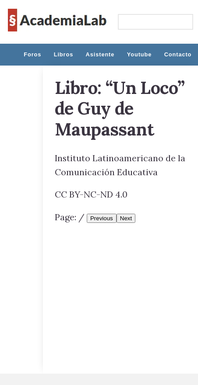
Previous (101, 218)
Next (126, 218)
